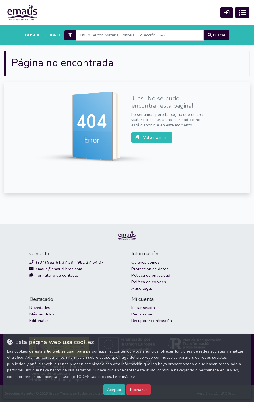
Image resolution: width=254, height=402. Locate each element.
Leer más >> (124, 376)
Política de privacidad (150, 275)
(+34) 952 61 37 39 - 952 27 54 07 (66, 262)
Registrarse (141, 314)
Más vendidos (42, 314)
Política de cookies (148, 282)
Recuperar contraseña (151, 320)
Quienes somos (145, 262)
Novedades (39, 307)
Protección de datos (149, 269)
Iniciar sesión (143, 307)
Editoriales (39, 320)
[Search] (140, 35)
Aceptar (114, 389)
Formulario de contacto (53, 275)
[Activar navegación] (242, 12)
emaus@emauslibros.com (55, 269)
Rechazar (138, 389)
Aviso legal (141, 288)
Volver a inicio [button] (152, 137)
